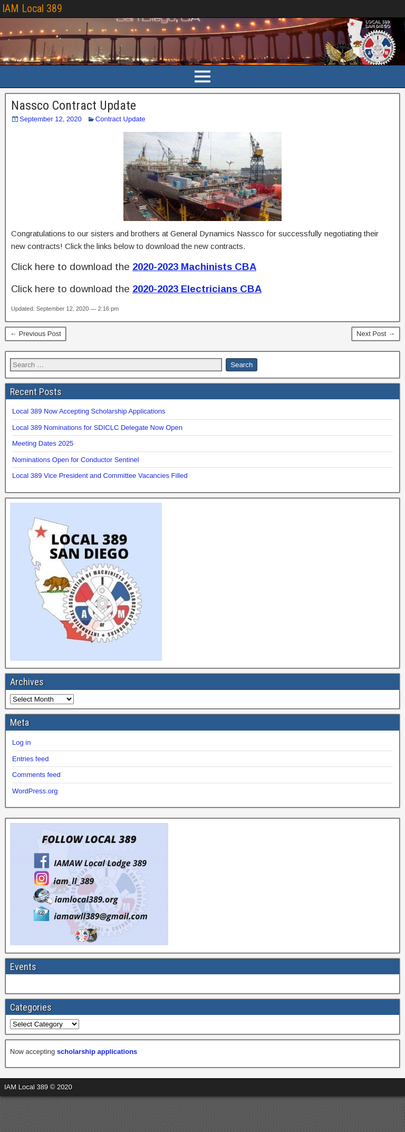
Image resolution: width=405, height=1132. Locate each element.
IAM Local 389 (32, 8)
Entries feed (30, 759)
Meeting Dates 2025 (42, 443)
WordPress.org (34, 791)
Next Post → (375, 334)
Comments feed (36, 775)
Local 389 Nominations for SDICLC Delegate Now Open (97, 427)
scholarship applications (97, 1052)
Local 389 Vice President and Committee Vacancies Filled (100, 475)
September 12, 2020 (51, 119)
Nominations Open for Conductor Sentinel (75, 460)
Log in (21, 742)
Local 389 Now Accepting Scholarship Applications (89, 411)
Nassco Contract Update (73, 105)
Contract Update (120, 119)
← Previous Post (35, 334)
